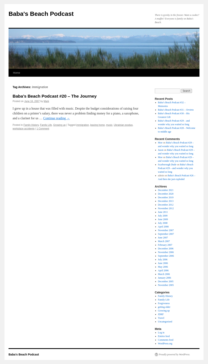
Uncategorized (165, 321)
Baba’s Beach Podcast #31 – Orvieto (176, 109)
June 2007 (163, 237)
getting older (164, 307)
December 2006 (165, 248)
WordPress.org (165, 343)
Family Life (46, 125)
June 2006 (163, 263)
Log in (161, 332)
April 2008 (163, 226)
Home (16, 72)
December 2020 (165, 193)
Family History (31, 125)
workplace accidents (24, 128)
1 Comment (43, 128)
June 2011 (163, 212)
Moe (160, 142)
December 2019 (165, 197)
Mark (46, 101)
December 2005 (165, 281)
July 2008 (163, 223)
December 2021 (165, 190)
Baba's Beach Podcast (41, 13)
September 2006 (166, 255)
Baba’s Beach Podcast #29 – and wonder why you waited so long (175, 168)
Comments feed (165, 339)
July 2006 (163, 259)
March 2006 (164, 274)
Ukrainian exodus (123, 125)
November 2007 (166, 230)
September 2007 (166, 234)
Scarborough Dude (167, 164)
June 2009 (163, 219)
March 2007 (164, 241)
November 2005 (166, 285)
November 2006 (166, 252)
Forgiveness (164, 303)
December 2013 (165, 201)
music (109, 125)
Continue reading (56, 118)
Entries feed (164, 336)
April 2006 (163, 270)
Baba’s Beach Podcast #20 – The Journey (55, 96)
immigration (82, 125)
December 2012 (165, 204)
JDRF (161, 314)
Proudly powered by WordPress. (174, 354)
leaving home (97, 125)
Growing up (59, 125)
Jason (161, 150)
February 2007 (165, 244)
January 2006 (164, 277)
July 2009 (163, 215)
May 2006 (163, 266)
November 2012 (166, 208)
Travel (161, 318)
